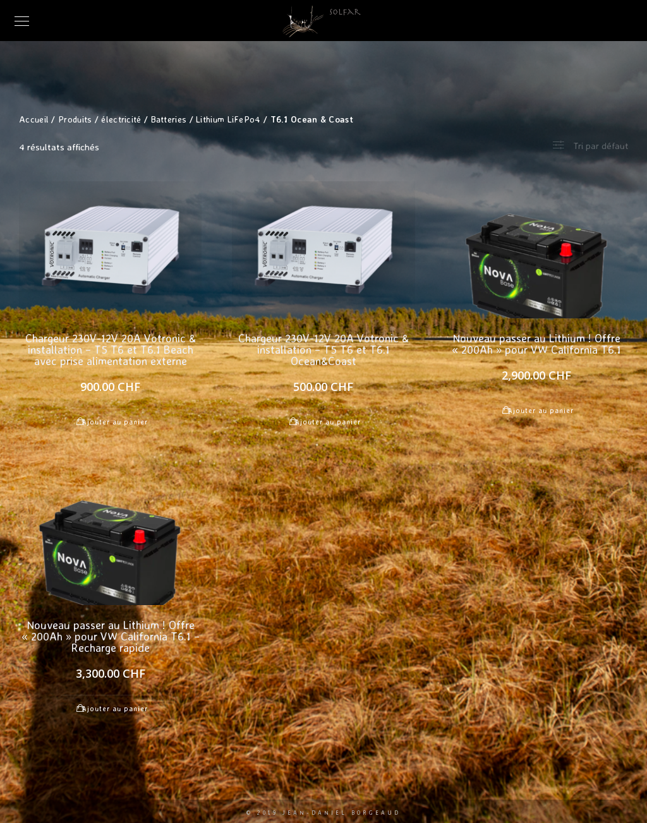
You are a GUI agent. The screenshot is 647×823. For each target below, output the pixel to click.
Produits (75, 119)
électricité (121, 119)
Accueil (34, 119)
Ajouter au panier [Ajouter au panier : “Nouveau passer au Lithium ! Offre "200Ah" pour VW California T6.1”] (540, 410)
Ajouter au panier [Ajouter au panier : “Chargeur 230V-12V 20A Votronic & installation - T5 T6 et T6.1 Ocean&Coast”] (327, 422)
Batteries (169, 119)
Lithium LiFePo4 (228, 119)
